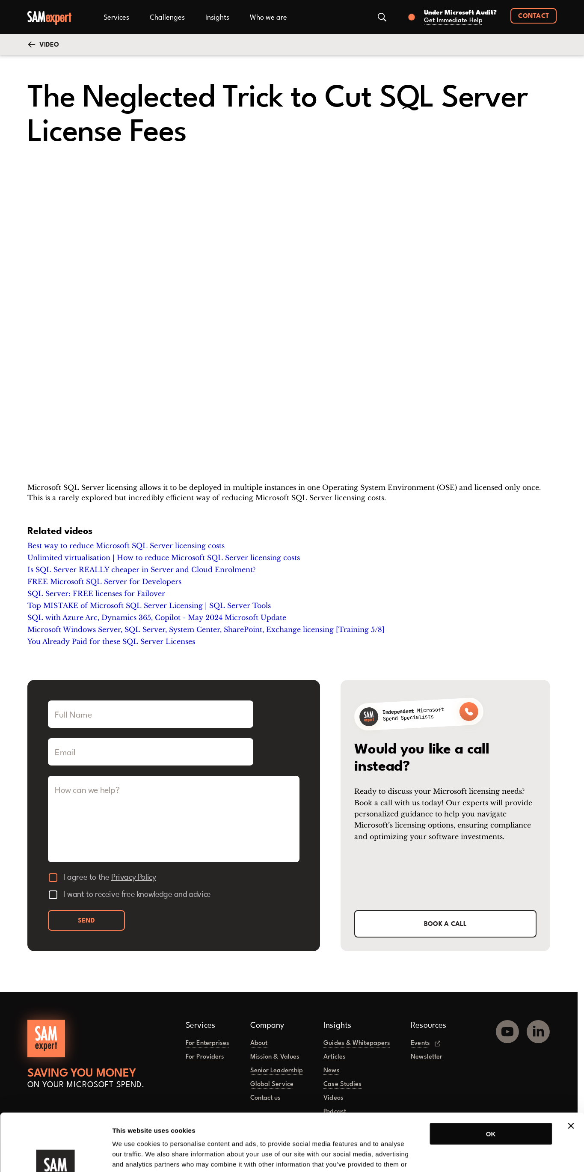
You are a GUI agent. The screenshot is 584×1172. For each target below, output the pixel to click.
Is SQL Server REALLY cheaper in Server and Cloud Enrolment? (141, 569)
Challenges (167, 17)
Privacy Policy (133, 877)
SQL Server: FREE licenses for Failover (96, 593)
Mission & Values (275, 1057)
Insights (217, 17)
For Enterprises (208, 1043)
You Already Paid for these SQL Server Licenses (111, 641)
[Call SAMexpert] (419, 714)
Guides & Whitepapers (356, 1043)
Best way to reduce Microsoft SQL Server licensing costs (126, 545)
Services (116, 17)
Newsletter (426, 1057)
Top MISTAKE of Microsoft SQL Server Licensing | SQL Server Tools (149, 605)
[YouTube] (507, 1028)
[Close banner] (571, 1072)
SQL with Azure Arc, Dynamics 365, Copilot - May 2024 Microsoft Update (156, 617)
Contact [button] (533, 16)
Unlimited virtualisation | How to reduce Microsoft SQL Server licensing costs (163, 557)
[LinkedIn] (538, 1028)
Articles (334, 1057)
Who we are (268, 17)
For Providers (205, 1057)
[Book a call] (450, 17)
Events (425, 1043)
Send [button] (86, 921)
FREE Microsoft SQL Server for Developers (104, 581)
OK (491, 1079)
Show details (449, 1155)
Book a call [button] (445, 924)
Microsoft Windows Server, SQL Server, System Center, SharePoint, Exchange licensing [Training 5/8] (206, 629)
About (259, 1043)
